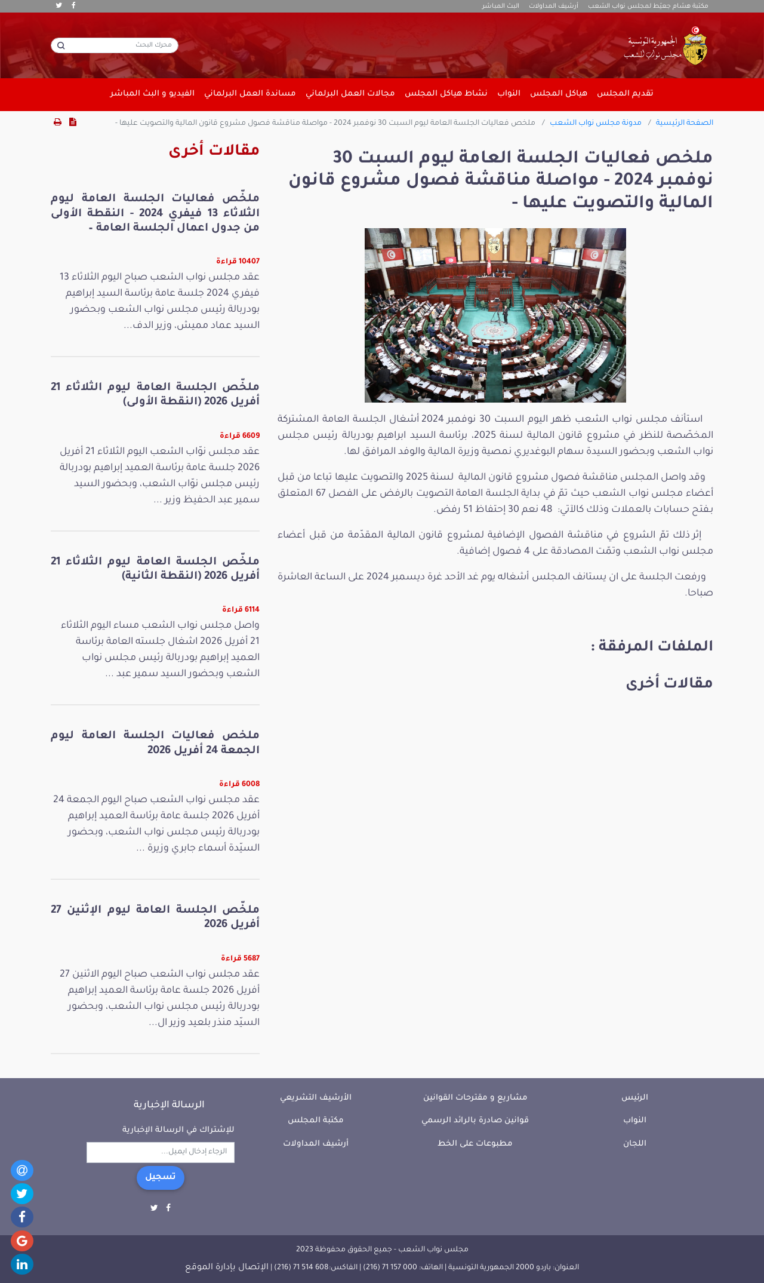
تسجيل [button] (160, 1178)
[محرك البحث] (114, 45)
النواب (634, 1120)
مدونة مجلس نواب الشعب (596, 123)
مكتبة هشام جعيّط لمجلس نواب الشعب (648, 6)
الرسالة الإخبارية (169, 1105)
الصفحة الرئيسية (684, 123)
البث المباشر (500, 6)
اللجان (634, 1144)
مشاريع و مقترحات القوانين (475, 1098)
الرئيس (634, 1098)
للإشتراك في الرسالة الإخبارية (178, 1130)
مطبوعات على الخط (475, 1144)
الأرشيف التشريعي (316, 1098)
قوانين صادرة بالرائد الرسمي (475, 1120)
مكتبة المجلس (316, 1120)
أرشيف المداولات (553, 6)
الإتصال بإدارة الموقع (227, 1268)
